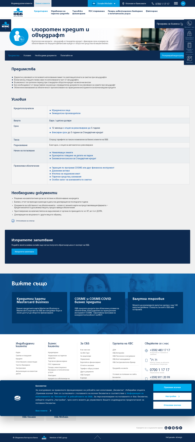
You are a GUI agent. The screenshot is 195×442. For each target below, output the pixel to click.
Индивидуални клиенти (21, 3)
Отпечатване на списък (25, 221)
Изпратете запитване (24, 252)
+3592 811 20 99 (160, 377)
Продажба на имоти (120, 368)
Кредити (19, 359)
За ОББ (84, 343)
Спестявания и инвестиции (26, 362)
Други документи (87, 372)
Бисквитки (117, 377)
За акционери (85, 356)
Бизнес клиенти (43, 3)
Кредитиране (41, 11)
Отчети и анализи (87, 365)
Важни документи (119, 384)
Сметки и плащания (23, 356)
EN (183, 3)
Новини (83, 381)
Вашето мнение (86, 384)
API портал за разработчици (123, 387)
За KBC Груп (85, 353)
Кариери (83, 378)
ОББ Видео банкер (159, 388)
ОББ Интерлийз (118, 353)
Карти (18, 352)
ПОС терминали (97, 11)
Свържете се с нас (157, 343)
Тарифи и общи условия (89, 369)
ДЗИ (114, 350)
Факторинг (151, 11)
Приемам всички (172, 413)
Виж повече (41, 436)
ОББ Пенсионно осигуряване (124, 356)
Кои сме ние (85, 350)
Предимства (13, 55)
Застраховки (21, 368)
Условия (27, 55)
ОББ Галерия (85, 375)
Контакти (83, 387)
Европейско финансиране (90, 362)
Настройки (172, 422)
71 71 (153, 360)
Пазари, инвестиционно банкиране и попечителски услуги (58, 370)
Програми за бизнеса (170, 24)
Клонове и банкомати (134, 3)
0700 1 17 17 (160, 3)
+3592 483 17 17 (160, 350)
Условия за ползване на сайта (124, 374)
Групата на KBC (123, 343)
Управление (85, 359)
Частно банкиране (23, 365)
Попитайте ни (67, 55)
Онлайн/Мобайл (102, 3)
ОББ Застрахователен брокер (124, 362)
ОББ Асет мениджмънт (121, 359)
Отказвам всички (172, 431)
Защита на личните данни (123, 380)
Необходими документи (45, 55)
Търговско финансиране (57, 361)
